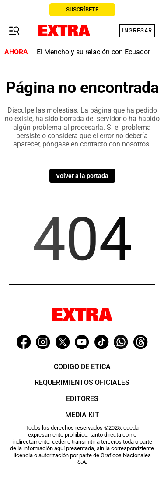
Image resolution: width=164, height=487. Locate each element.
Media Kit (82, 415)
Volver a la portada (82, 175)
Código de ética (82, 367)
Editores (82, 399)
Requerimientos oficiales (82, 382)
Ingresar (137, 30)
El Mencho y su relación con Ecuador (93, 52)
